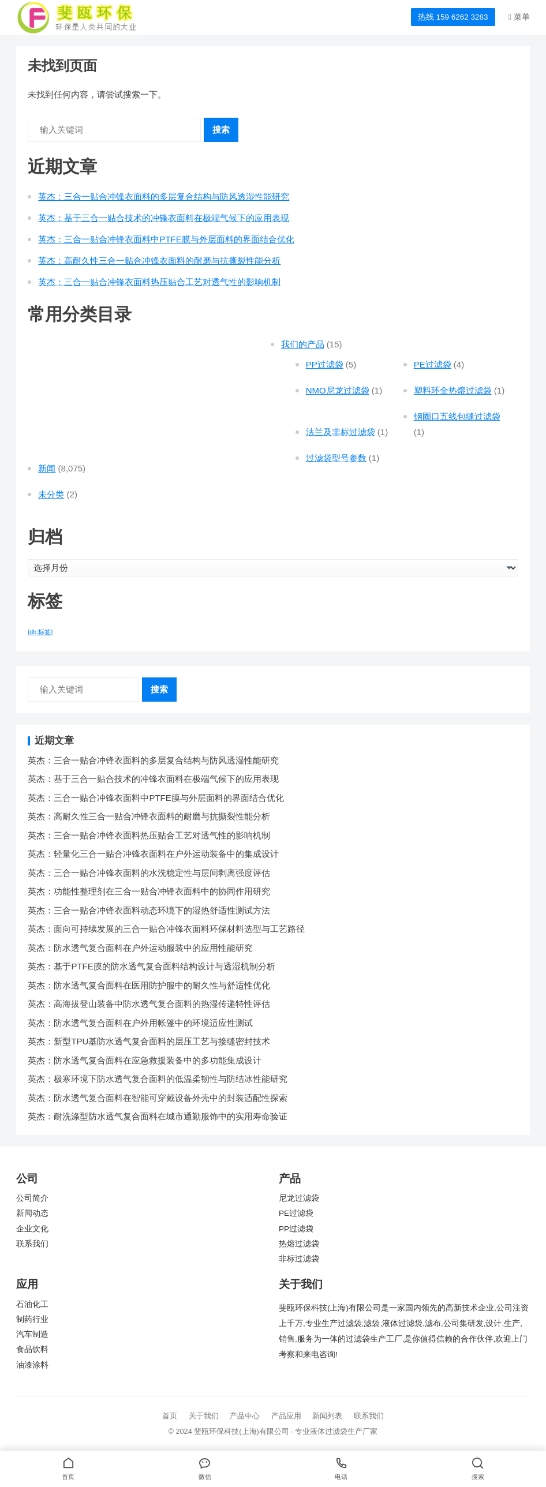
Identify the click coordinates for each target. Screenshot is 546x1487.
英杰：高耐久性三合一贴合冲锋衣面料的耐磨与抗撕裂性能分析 (159, 260)
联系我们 (32, 1243)
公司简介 (32, 1198)
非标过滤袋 (299, 1258)
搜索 (221, 129)
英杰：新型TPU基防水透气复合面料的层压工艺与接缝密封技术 (149, 1041)
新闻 (46, 468)
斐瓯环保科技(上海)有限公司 (241, 1431)
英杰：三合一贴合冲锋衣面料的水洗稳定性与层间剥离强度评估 (149, 873)
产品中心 (245, 1415)
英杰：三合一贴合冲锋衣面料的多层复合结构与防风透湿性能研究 (163, 196)
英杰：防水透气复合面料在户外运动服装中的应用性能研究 (140, 948)
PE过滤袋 (432, 364)
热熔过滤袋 (299, 1243)
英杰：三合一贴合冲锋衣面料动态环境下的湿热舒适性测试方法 (149, 910)
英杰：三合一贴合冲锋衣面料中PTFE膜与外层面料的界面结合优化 (166, 239)
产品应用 (286, 1415)
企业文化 (32, 1228)
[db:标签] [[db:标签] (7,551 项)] (40, 631)
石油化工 (32, 1304)
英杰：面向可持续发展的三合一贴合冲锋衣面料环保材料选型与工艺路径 (166, 929)
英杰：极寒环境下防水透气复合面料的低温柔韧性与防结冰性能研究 (157, 1079)
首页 (169, 1415)
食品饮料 (32, 1349)
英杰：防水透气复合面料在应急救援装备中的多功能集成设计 (144, 1060)
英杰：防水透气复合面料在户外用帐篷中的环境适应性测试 (140, 1023)
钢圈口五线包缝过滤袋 (457, 416)
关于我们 (204, 1415)
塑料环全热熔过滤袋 (453, 390)
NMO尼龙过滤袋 (337, 390)
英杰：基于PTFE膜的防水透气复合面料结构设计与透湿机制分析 (151, 966)
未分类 (51, 494)
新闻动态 (32, 1213)
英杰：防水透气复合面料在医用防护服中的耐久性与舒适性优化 (149, 985)
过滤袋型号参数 (336, 458)
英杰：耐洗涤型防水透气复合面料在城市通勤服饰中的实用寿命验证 (157, 1116)
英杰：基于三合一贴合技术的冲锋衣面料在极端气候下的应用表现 (163, 218)
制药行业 (32, 1319)
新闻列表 (327, 1415)
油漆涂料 (32, 1365)
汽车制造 (32, 1334)
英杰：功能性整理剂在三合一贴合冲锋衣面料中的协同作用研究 (149, 891)
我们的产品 (302, 344)
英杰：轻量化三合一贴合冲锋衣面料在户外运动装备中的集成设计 (153, 854)
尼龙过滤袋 (299, 1198)
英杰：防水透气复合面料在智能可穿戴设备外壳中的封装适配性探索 (157, 1098)
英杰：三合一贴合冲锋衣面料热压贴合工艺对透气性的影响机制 (159, 282)
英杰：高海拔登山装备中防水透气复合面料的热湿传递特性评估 (149, 1004)
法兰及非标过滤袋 (340, 432)
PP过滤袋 (324, 364)
